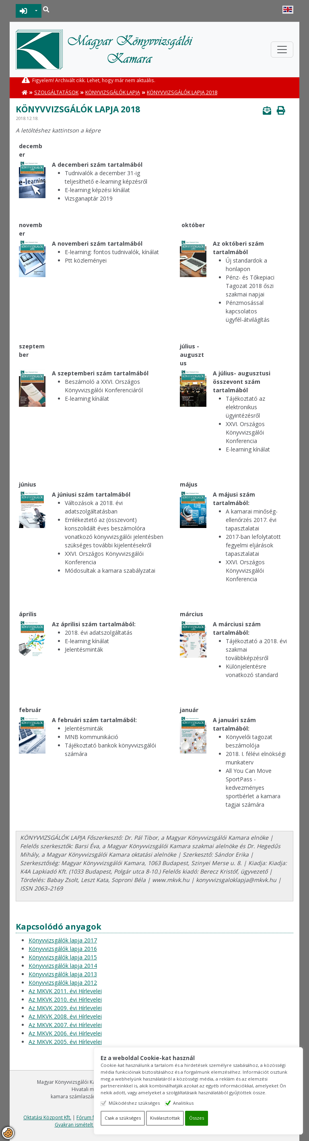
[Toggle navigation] (282, 49)
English (287, 10)
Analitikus (191, 1103)
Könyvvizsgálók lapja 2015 (63, 957)
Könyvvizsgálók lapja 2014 (63, 965)
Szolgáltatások (56, 92)
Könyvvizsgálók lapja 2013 (63, 974)
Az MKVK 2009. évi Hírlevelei (65, 1008)
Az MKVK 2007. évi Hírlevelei (65, 1025)
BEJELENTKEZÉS (23, 11)
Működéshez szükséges (141, 1103)
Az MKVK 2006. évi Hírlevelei (65, 1033)
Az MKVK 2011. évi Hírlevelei (65, 991)
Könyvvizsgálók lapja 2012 (63, 982)
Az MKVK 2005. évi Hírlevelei (65, 1042)
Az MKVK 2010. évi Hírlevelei (65, 999)
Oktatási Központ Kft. (47, 1117)
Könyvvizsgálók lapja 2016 (63, 949)
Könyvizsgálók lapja (112, 92)
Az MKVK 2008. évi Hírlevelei (65, 1016)
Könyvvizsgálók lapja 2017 (63, 940)
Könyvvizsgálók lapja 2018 (182, 92)
